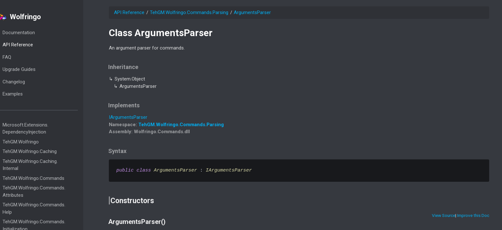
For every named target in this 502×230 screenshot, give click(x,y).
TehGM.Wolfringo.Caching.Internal (42, 165)
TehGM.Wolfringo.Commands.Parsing (189, 12)
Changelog (26, 82)
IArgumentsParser (128, 117)
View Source (443, 215)
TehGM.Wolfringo (33, 142)
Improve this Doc (473, 215)
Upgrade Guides (31, 69)
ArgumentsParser (252, 12)
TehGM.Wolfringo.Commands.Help (46, 208)
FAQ (19, 57)
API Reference (30, 45)
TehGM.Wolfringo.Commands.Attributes (46, 191)
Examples (25, 94)
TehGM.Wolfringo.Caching (42, 151)
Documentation (31, 32)
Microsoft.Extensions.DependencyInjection (38, 128)
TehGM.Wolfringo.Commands (46, 178)
